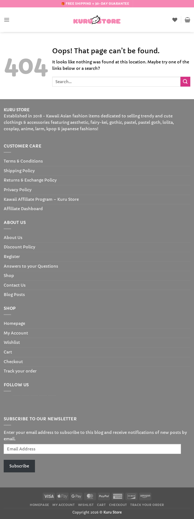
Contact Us (15, 285)
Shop (9, 275)
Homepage (14, 323)
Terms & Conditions (23, 161)
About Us (13, 237)
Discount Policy (19, 246)
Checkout (13, 361)
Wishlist (12, 342)
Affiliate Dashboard (23, 208)
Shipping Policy (19, 170)
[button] (7, 20)
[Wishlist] (174, 19)
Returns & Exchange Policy (30, 180)
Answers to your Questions (31, 266)
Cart (8, 352)
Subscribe (19, 465)
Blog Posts (14, 294)
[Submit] (185, 81)
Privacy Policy (18, 189)
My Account (16, 333)
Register (12, 256)
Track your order (20, 371)
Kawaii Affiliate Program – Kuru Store (41, 199)
